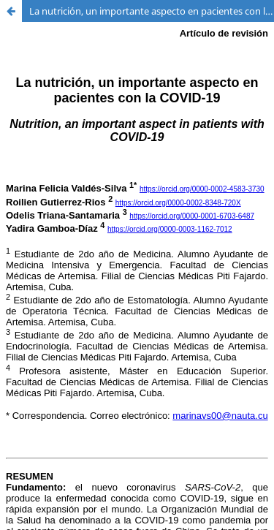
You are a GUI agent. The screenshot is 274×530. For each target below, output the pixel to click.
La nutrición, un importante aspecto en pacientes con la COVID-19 (151, 11)
